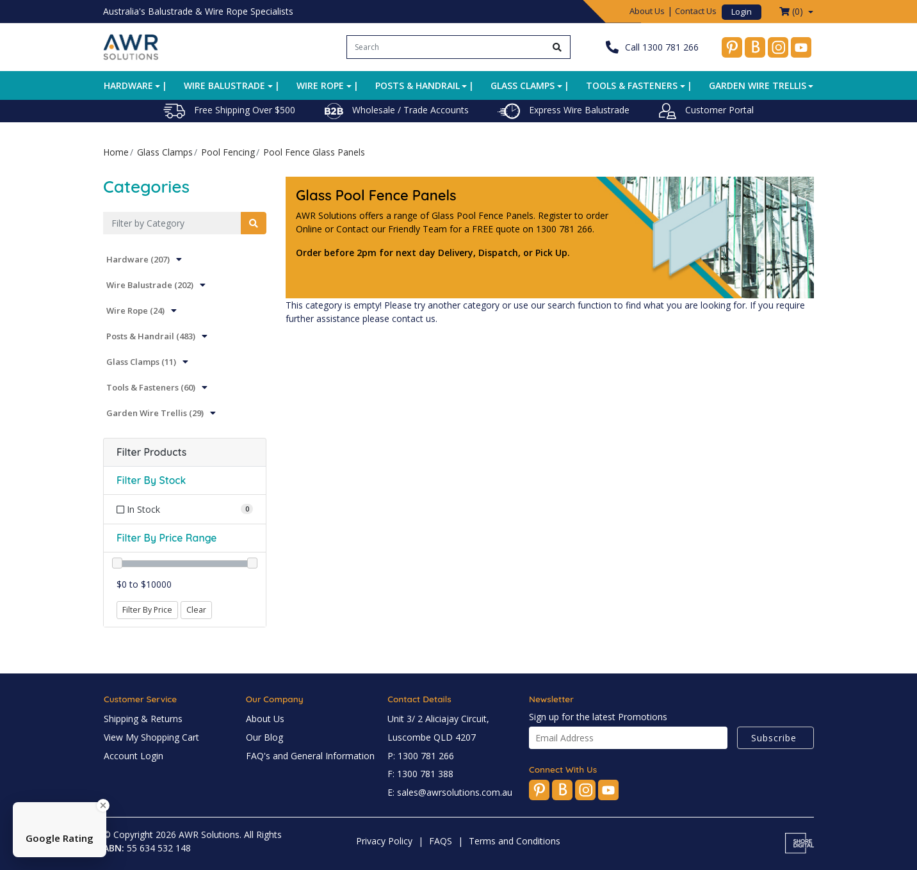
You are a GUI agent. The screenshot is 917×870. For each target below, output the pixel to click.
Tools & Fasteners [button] (632, 85)
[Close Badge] (103, 805)
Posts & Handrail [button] (417, 85)
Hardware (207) (138, 259)
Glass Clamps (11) (141, 361)
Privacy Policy (384, 841)
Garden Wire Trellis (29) (155, 413)
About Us (647, 11)
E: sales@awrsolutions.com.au (449, 792)
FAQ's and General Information (310, 756)
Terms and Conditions (514, 841)
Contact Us (696, 11)
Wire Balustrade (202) (149, 285)
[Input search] (446, 47)
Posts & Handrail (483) (150, 336)
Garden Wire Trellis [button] (757, 85)
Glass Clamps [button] (523, 85)
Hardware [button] (128, 85)
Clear (196, 609)
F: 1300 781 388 (420, 774)
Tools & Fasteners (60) (150, 387)
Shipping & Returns (143, 719)
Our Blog (264, 737)
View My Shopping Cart (151, 737)
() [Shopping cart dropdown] (792, 11)
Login (741, 11)
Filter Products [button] (151, 452)
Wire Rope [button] (320, 85)
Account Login (133, 756)
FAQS (440, 841)
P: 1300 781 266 (420, 756)
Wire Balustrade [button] (224, 85)
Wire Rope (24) (135, 310)
